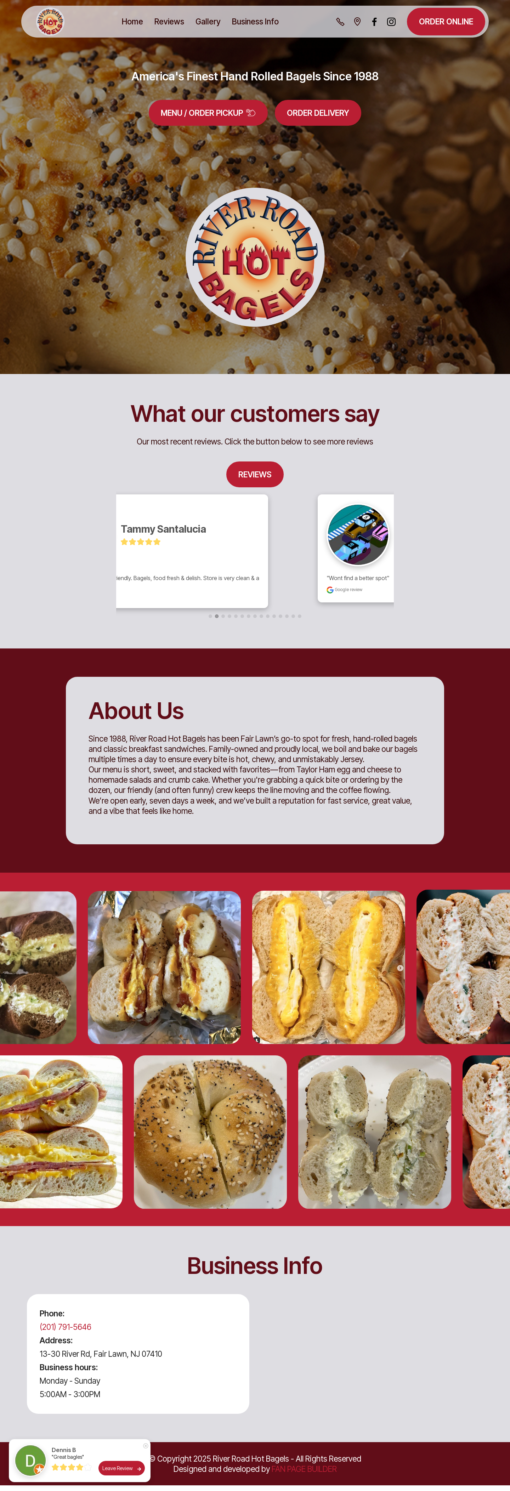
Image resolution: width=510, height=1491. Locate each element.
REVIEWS (255, 474)
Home (132, 21)
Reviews (169, 21)
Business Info (255, 21)
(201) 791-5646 (65, 1332)
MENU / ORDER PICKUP (208, 113)
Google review (168, 595)
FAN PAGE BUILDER (304, 1474)
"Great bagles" (68, 1457)
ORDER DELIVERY (318, 113)
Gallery (208, 21)
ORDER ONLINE (446, 21)
